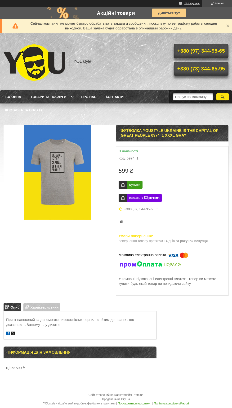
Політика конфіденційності (171, 403)
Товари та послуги (48, 97)
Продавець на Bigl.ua (116, 399)
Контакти (115, 97)
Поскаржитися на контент (135, 403)
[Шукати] (222, 96)
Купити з (144, 198)
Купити (134, 185)
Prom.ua (138, 395)
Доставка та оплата (24, 110)
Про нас (88, 97)
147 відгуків (192, 3)
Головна (13, 97)
